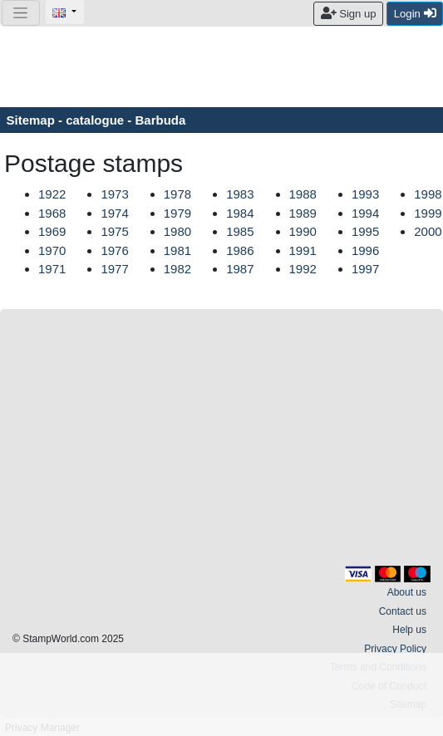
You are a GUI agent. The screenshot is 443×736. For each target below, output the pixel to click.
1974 (114, 213)
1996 (365, 250)
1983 (239, 194)
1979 (177, 213)
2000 (427, 231)
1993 (365, 194)
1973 (114, 194)
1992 (303, 269)
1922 (52, 194)
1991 (303, 250)
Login (415, 13)
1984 (239, 213)
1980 (177, 231)
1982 (177, 269)
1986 (239, 250)
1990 (303, 231)
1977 (114, 269)
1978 (177, 194)
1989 (303, 213)
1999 (427, 213)
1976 (114, 250)
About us (406, 592)
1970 (52, 250)
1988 (303, 194)
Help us (409, 629)
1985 (239, 231)
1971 (52, 269)
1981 (177, 250)
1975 (114, 231)
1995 (365, 231)
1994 (365, 213)
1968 (52, 213)
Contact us (402, 611)
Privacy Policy (395, 649)
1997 (365, 269)
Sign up (349, 13)
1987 (239, 269)
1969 (52, 231)
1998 (427, 194)
